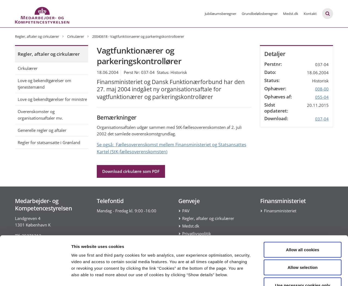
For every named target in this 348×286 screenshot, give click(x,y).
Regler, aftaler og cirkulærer (49, 54)
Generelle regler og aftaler (42, 130)
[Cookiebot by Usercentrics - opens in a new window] (35, 275)
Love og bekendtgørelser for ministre (52, 99)
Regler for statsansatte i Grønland (49, 142)
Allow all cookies (302, 214)
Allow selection (303, 232)
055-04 (322, 97)
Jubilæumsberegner (220, 13)
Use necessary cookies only (302, 250)
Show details (285, 275)
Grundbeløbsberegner (260, 13)
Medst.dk (290, 13)
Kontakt (310, 13)
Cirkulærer (28, 68)
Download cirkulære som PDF (131, 171)
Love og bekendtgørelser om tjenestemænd (44, 84)
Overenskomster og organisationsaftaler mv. (40, 115)
